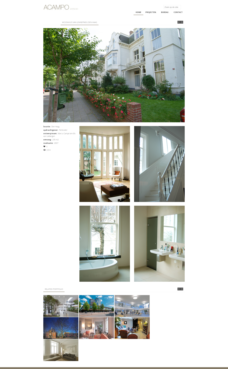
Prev (178, 22)
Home (138, 12)
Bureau (165, 12)
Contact (178, 12)
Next (181, 22)
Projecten (151, 12)
